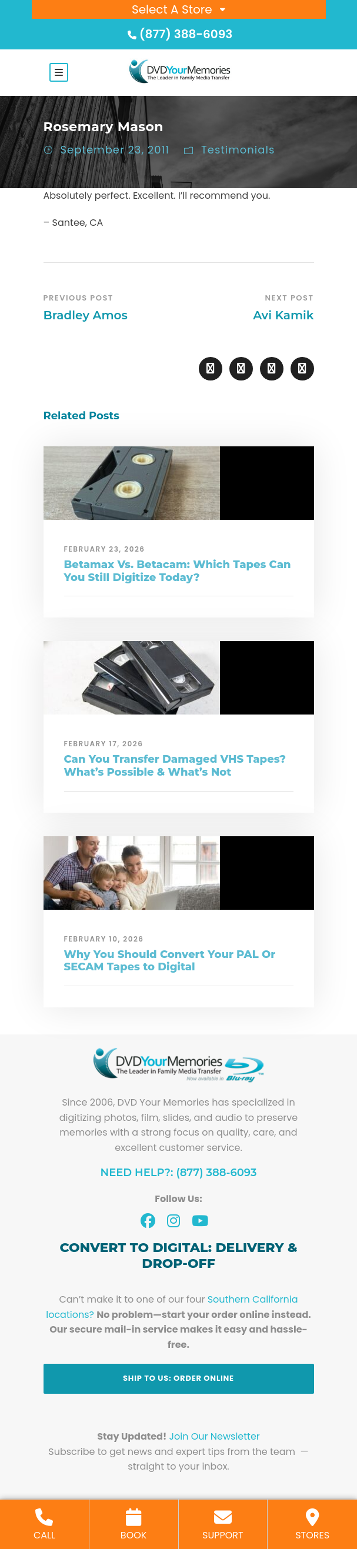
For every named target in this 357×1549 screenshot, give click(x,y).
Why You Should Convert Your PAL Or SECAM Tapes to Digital (170, 961)
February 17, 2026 (104, 744)
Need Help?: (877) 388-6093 (179, 1172)
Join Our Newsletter (214, 1436)
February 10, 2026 (104, 939)
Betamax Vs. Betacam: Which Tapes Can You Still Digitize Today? (177, 571)
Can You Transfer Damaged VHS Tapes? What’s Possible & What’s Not (175, 766)
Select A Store (172, 9)
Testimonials (238, 149)
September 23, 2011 (115, 149)
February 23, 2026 (104, 549)
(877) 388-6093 (179, 34)
